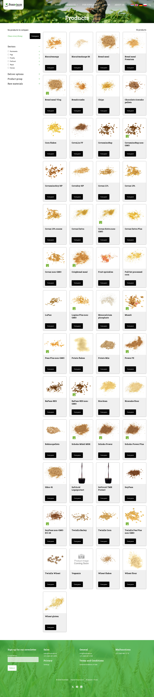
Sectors (11, 46)
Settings (46, 664)
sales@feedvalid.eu (50, 653)
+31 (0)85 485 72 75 (122, 653)
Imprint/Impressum (77, 680)
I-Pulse (95, 680)
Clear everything (15, 36)
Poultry (12, 58)
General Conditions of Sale (88, 664)
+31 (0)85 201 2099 (50, 656)
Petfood (13, 61)
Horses (12, 68)
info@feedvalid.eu (86, 653)
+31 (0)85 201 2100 (86, 656)
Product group (15, 79)
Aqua (12, 64)
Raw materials (15, 83)
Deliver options (16, 74)
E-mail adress (12, 656)
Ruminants (13, 51)
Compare (35, 36)
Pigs (11, 55)
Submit (12, 668)
